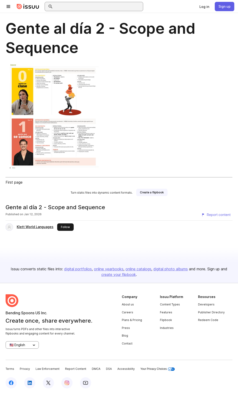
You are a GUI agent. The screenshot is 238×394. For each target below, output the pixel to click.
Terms (10, 369)
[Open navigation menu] (8, 6)
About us (128, 304)
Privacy (25, 369)
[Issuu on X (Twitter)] (48, 382)
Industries (167, 328)
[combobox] (98, 6)
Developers (206, 304)
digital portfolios (78, 269)
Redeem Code (208, 320)
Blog (125, 335)
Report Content (75, 369)
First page (14, 182)
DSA (109, 369)
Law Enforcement (48, 369)
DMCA (96, 369)
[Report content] (215, 215)
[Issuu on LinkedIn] (29, 382)
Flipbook (166, 320)
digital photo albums (170, 269)
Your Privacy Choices (157, 369)
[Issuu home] (28, 6)
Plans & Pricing (132, 320)
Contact (127, 343)
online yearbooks (108, 269)
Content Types (170, 304)
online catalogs (138, 269)
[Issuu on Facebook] (11, 382)
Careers (127, 312)
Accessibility (126, 369)
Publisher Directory (211, 312)
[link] (204, 6)
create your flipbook (118, 274)
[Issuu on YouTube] (85, 382)
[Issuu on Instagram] (67, 382)
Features (166, 312)
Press (126, 328)
